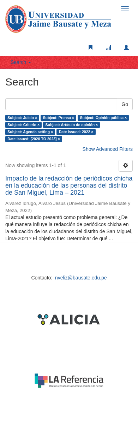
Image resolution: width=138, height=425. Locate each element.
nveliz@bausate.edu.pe (81, 278)
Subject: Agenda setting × (30, 132)
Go (124, 104)
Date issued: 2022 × (76, 132)
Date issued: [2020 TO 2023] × (33, 139)
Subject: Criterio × (23, 125)
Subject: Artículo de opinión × (72, 125)
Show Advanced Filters (108, 149)
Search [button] (21, 62)
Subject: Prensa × (58, 118)
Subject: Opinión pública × (103, 118)
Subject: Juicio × (22, 118)
